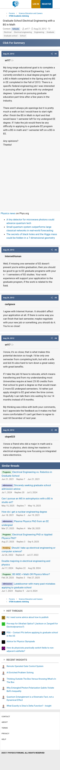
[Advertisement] (30, 177)
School (23, 36)
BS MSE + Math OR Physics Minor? (31, 574)
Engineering (39, 32)
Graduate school (10, 36)
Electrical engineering (23, 32)
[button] (52, 54)
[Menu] (5, 4)
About (5, 722)
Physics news (8, 213)
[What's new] (55, 4)
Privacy (5, 733)
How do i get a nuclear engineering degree (24, 511)
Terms (5, 728)
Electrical (7, 32)
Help (4, 739)
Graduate (50, 32)
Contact (6, 716)
